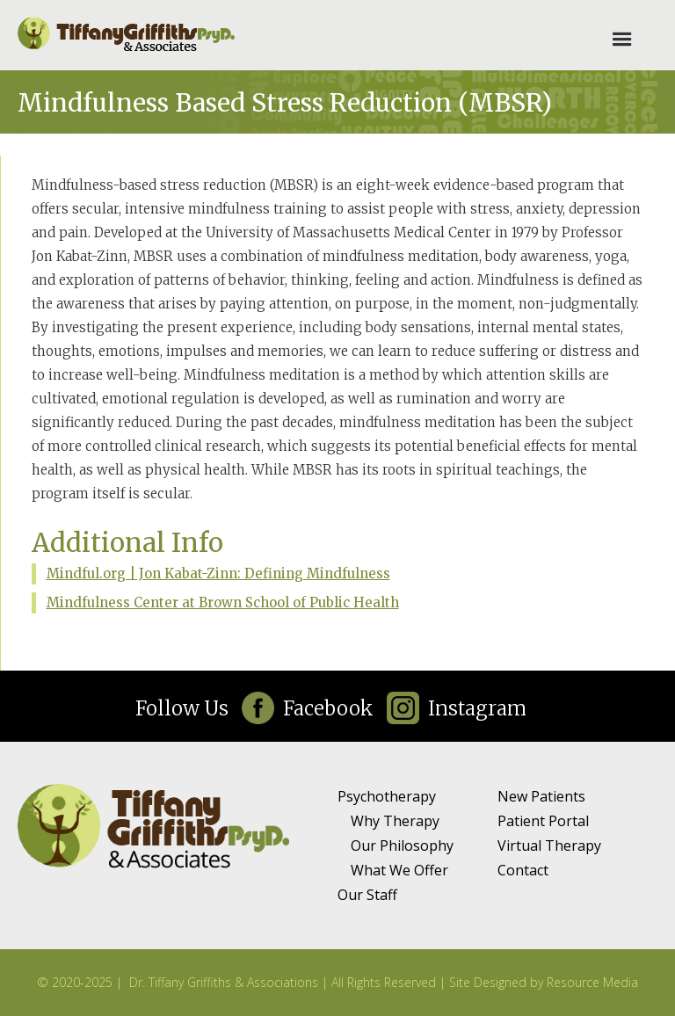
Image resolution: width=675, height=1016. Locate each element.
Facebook (328, 708)
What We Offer (399, 870)
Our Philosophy (402, 845)
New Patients (541, 796)
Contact (522, 870)
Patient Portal (543, 821)
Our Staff (367, 894)
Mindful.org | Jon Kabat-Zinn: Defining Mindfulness (218, 573)
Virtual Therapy (549, 845)
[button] (622, 39)
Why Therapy (395, 821)
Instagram (477, 708)
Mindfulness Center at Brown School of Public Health (223, 602)
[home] (127, 35)
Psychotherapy (387, 796)
